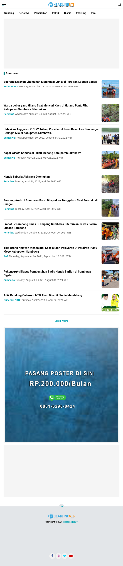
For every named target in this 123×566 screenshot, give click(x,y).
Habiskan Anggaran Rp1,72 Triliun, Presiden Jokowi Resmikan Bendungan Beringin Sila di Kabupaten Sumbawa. (51, 131)
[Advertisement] (61, 43)
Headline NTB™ (70, 522)
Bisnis (67, 13)
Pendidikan (40, 13)
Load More (61, 321)
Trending (9, 13)
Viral (93, 13)
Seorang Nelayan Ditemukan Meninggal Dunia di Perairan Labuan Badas (50, 81)
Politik (55, 13)
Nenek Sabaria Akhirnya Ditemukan (27, 176)
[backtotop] (61, 507)
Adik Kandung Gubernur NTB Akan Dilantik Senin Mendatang (43, 295)
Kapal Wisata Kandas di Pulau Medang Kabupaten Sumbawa (42, 153)
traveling (81, 13)
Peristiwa (24, 13)
